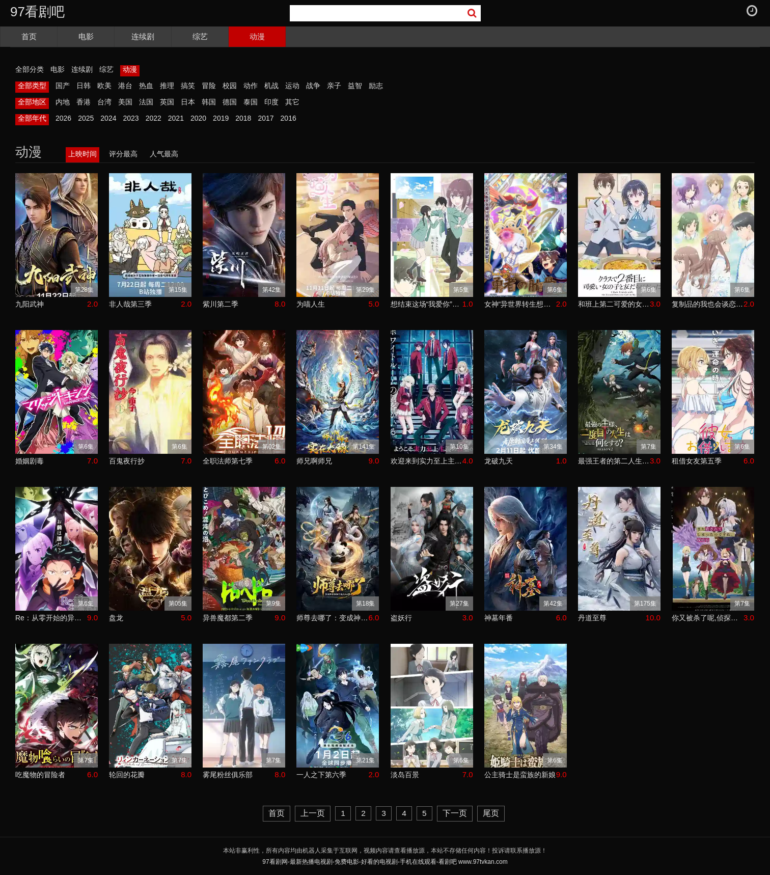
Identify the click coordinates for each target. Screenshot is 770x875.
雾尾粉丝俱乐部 (228, 775)
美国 (125, 102)
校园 (230, 85)
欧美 (104, 85)
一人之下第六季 (321, 775)
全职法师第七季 (228, 461)
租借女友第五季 (697, 461)
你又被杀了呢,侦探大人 (708, 618)
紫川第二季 (220, 304)
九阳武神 (29, 304)
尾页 (491, 813)
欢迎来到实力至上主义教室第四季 (426, 461)
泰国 (250, 102)
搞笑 (188, 85)
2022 (153, 118)
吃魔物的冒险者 (40, 775)
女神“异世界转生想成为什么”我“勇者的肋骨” (520, 304)
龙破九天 (498, 461)
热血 (146, 85)
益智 (355, 85)
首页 (29, 36)
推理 (167, 85)
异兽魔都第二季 (228, 618)
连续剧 (142, 36)
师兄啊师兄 (314, 461)
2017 (265, 118)
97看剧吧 (37, 11)
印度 (271, 102)
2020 (198, 118)
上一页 (312, 813)
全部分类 (29, 69)
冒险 (209, 85)
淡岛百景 (405, 775)
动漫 (257, 36)
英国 (167, 102)
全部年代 (32, 118)
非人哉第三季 (130, 304)
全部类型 (32, 85)
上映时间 (82, 154)
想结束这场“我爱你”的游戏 (426, 304)
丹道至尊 (592, 618)
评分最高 (123, 154)
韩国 (209, 102)
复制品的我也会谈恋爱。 (708, 304)
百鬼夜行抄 (127, 461)
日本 (188, 102)
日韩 (83, 85)
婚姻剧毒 (29, 461)
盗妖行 (401, 618)
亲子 (334, 85)
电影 (86, 36)
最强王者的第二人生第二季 (614, 461)
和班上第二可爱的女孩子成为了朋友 (614, 304)
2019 (221, 118)
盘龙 (116, 618)
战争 (313, 85)
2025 (86, 118)
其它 (292, 102)
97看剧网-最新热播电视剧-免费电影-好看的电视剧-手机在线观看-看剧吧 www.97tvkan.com (384, 861)
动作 (250, 85)
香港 (83, 102)
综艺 (200, 36)
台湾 (104, 102)
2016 (288, 118)
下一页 (455, 813)
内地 (63, 102)
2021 (176, 118)
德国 (230, 102)
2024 (108, 118)
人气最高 (164, 154)
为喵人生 (310, 304)
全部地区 (32, 102)
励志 (376, 85)
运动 (292, 85)
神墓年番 (498, 618)
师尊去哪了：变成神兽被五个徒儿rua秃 (332, 618)
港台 (125, 85)
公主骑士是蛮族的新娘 (520, 775)
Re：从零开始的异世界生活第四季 (51, 618)
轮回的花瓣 (127, 775)
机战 (271, 85)
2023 (131, 118)
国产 (63, 85)
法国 (146, 102)
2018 (243, 118)
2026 (63, 118)
